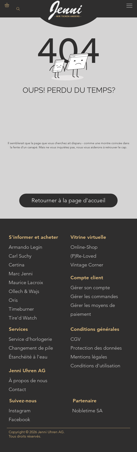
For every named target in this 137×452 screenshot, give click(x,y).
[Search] (18, 9)
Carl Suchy (20, 256)
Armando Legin (25, 247)
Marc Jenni (21, 274)
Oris (13, 300)
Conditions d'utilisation (95, 366)
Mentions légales (88, 357)
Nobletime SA (87, 411)
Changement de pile (31, 348)
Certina (16, 265)
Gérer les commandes (94, 296)
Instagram (20, 411)
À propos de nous (28, 381)
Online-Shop (84, 247)
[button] (9, 5)
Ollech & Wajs (24, 291)
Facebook (19, 419)
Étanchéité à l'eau (28, 357)
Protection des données (96, 348)
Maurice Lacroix (26, 282)
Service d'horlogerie (30, 339)
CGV (75, 339)
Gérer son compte (90, 288)
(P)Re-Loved (83, 256)
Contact (17, 389)
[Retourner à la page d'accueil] (68, 200)
